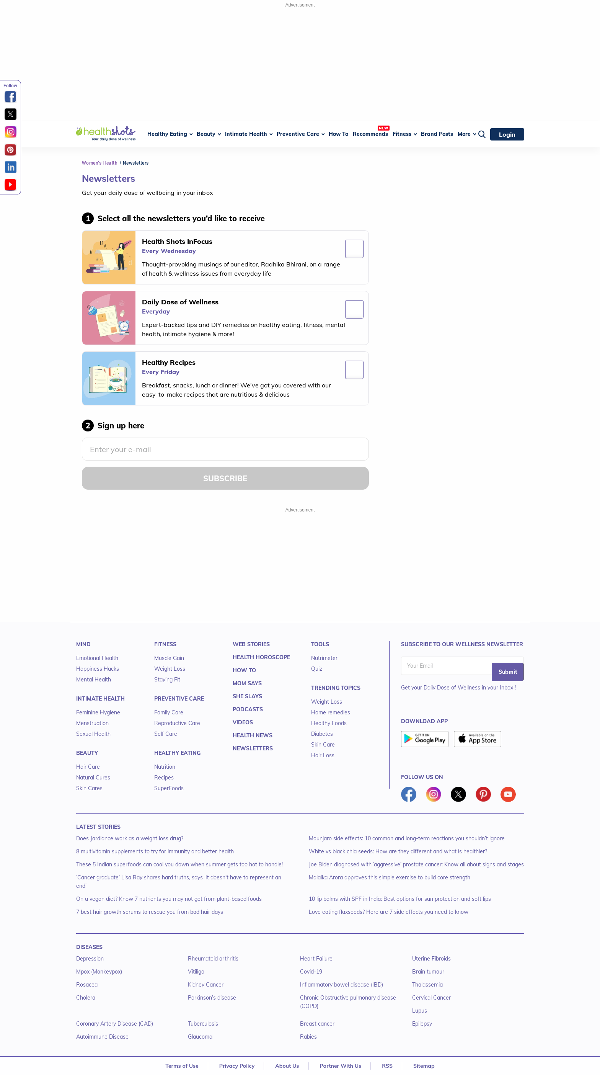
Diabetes (322, 733)
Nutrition (164, 766)
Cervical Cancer (431, 997)
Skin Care (323, 744)
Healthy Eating (167, 134)
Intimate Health (246, 134)
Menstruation (92, 723)
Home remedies (330, 712)
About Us (287, 1065)
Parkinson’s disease (212, 997)
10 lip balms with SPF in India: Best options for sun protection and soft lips (400, 898)
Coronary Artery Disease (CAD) (114, 1023)
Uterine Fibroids (431, 958)
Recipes (164, 777)
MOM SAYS (247, 683)
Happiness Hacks (97, 668)
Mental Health (93, 679)
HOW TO (244, 670)
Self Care (165, 733)
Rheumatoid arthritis (213, 958)
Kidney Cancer (205, 984)
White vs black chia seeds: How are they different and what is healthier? (398, 851)
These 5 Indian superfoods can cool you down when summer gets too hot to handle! (179, 864)
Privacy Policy (236, 1065)
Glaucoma (200, 1036)
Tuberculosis (203, 1023)
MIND (83, 644)
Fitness (402, 134)
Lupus (419, 1010)
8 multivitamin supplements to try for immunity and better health (155, 851)
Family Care (168, 712)
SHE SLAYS (247, 696)
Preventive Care (298, 134)
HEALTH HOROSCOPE (261, 657)
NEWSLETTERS (253, 748)
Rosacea (87, 984)
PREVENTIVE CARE (179, 698)
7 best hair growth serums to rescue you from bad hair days (149, 911)
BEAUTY (87, 753)
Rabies (308, 1036)
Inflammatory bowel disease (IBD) (341, 984)
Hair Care (88, 766)
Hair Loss (322, 755)
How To (338, 134)
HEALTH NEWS (252, 735)
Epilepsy (422, 1023)
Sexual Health (93, 733)
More (464, 134)
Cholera (85, 997)
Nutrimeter (324, 658)
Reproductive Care (177, 723)
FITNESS (165, 644)
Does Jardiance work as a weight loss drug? (129, 838)
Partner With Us (341, 1065)
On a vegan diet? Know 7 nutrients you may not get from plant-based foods (169, 898)
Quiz (316, 668)
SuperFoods (169, 788)
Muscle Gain (169, 658)
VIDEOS (243, 722)
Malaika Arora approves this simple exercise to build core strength (389, 877)
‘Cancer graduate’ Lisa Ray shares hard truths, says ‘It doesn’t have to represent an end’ (178, 881)
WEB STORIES (251, 644)
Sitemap (424, 1065)
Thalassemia (427, 984)
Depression (90, 958)
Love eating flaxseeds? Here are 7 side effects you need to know (388, 911)
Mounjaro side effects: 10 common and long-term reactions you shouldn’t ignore (407, 838)
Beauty (206, 134)
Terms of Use (181, 1065)
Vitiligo (196, 971)
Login (507, 134)
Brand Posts (437, 134)
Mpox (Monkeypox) (99, 971)
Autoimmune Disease (102, 1036)
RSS (387, 1065)
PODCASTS (248, 709)
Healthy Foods (329, 723)
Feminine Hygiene (98, 712)
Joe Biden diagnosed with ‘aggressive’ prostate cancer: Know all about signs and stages (416, 864)
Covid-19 (311, 971)
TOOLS (320, 644)
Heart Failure (316, 958)
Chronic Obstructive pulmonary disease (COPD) (348, 1002)
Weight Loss (169, 668)
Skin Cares (89, 788)
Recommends (370, 134)
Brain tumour (428, 971)
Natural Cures (93, 777)
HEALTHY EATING (177, 753)
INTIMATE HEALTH (100, 698)
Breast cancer (317, 1023)
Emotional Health (97, 658)
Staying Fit (167, 679)
